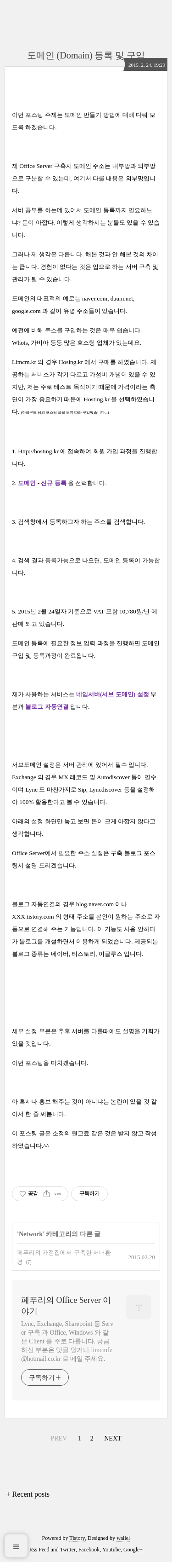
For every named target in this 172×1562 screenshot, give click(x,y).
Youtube (111, 1549)
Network (31, 1234)
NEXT (112, 1438)
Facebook (89, 1549)
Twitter (68, 1549)
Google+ (133, 1549)
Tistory (76, 1538)
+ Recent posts (28, 1494)
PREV (58, 1438)
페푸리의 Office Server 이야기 (66, 1306)
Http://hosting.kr (38, 451)
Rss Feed (39, 1549)
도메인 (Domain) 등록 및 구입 (86, 55)
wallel (123, 1538)
